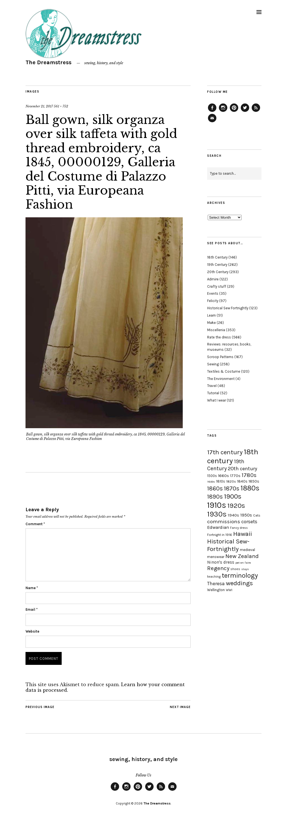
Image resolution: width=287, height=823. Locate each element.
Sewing (213, 364)
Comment (35, 524)
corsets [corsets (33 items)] (249, 521)
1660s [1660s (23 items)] (223, 475)
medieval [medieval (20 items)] (247, 550)
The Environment (221, 379)
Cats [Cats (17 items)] (256, 515)
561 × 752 (61, 106)
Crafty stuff (216, 286)
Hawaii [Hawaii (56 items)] (242, 534)
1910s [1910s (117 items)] (216, 505)
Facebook (212, 111)
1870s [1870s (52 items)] (231, 488)
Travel (212, 386)
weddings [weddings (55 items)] (239, 583)
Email (32, 609)
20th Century (217, 272)
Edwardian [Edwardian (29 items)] (218, 527)
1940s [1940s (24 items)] (233, 515)
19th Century (217, 264)
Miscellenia (216, 330)
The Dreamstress (48, 62)
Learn (211, 315)
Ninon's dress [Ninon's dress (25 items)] (220, 562)
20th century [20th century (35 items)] (242, 468)
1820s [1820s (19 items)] (231, 481)
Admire (213, 279)
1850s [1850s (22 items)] (254, 481)
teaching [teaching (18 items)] (214, 576)
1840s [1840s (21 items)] (242, 481)
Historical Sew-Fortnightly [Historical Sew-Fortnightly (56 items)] (228, 545)
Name (32, 588)
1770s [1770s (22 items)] (235, 475)
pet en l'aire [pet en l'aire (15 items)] (243, 562)
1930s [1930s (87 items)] (217, 514)
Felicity (212, 301)
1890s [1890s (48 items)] (215, 496)
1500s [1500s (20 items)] (212, 476)
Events (212, 293)
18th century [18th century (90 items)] (232, 456)
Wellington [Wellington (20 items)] (216, 590)
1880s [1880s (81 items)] (250, 488)
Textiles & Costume (223, 371)
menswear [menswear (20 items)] (215, 557)
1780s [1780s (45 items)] (249, 475)
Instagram (223, 111)
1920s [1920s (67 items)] (236, 506)
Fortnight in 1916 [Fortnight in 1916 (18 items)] (219, 535)
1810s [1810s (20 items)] (220, 481)
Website (32, 631)
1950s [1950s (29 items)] (246, 515)
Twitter (245, 111)
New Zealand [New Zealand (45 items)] (242, 556)
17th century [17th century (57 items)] (225, 452)
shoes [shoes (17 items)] (235, 569)
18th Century (217, 257)
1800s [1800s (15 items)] (211, 481)
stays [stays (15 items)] (245, 569)
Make (211, 323)
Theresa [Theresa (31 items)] (216, 583)
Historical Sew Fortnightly (227, 308)
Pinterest (234, 111)
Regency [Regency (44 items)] (218, 568)
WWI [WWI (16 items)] (229, 590)
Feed (256, 111)
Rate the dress (219, 337)
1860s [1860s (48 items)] (215, 488)
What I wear (216, 400)
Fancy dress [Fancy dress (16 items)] (239, 528)
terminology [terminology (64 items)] (240, 575)
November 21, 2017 (39, 106)
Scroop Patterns (220, 357)
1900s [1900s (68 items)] (232, 496)
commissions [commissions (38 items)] (223, 521)
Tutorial (213, 393)
